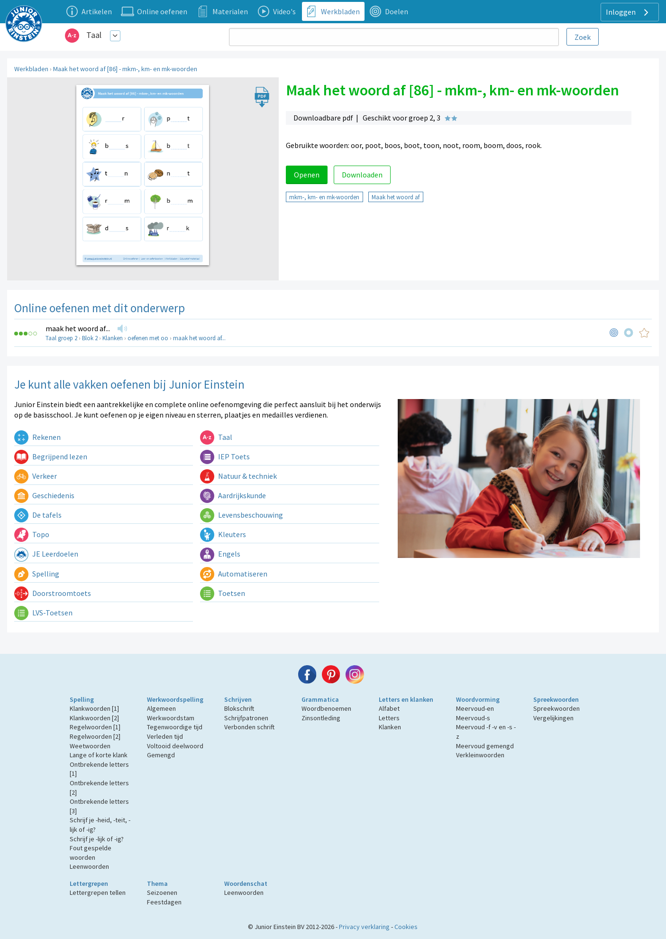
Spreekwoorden (556, 699)
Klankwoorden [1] (94, 708)
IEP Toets (225, 456)
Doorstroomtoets (52, 593)
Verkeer (35, 476)
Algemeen (161, 708)
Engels (220, 553)
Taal (93, 34)
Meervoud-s (473, 718)
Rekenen (37, 437)
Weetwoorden (90, 746)
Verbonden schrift (249, 727)
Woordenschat (245, 883)
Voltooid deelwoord (175, 746)
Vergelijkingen (553, 718)
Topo (31, 534)
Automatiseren (233, 573)
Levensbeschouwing (241, 515)
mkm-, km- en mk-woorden (324, 197)
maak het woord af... (78, 328)
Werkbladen (31, 69)
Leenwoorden (89, 866)
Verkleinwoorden (480, 755)
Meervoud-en (475, 708)
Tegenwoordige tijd (174, 727)
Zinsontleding (320, 718)
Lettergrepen (89, 883)
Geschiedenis (44, 495)
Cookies (406, 926)
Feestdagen (164, 902)
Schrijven (238, 699)
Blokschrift (239, 708)
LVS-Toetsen (43, 612)
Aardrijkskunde (233, 495)
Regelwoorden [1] (95, 727)
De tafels (38, 515)
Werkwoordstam (170, 718)
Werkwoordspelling (175, 699)
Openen (306, 174)
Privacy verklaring (364, 926)
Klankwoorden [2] (94, 718)
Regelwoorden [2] (95, 736)
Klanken (112, 338)
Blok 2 (90, 338)
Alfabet (389, 708)
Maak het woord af (396, 197)
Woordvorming (478, 699)
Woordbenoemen (326, 708)
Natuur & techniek (238, 476)
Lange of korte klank (99, 755)
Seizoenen (162, 892)
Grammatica (320, 699)
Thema (157, 883)
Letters (389, 718)
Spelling (36, 573)
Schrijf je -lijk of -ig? (97, 839)
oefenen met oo (148, 338)
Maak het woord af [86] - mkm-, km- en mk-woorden (125, 69)
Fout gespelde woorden (90, 853)
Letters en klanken (406, 699)
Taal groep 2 (61, 338)
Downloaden (362, 174)
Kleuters (223, 534)
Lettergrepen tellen (98, 892)
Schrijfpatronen (246, 718)
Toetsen (222, 593)
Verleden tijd (165, 736)
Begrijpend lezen (50, 456)
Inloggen (628, 12)
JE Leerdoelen (46, 553)
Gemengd (161, 755)
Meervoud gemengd (485, 746)
